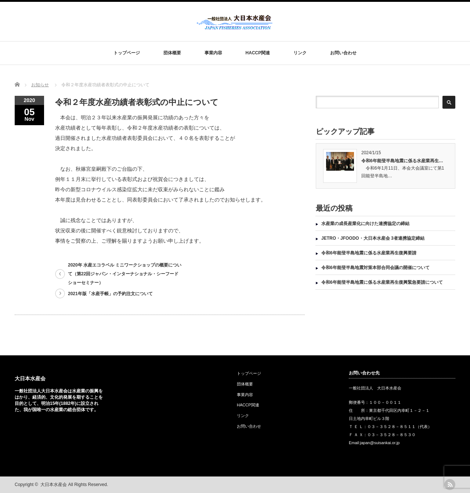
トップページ (126, 52)
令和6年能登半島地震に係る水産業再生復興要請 (368, 252)
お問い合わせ (343, 52)
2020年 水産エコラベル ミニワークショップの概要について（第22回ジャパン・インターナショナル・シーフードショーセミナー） (124, 273)
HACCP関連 (258, 52)
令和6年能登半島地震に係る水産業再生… (402, 160)
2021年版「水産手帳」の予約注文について (110, 293)
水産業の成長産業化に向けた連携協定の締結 (365, 223)
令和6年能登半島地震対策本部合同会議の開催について (375, 267)
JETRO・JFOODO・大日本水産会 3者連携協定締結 (372, 238)
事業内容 (213, 52)
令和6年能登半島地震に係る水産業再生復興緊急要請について (382, 282)
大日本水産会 (30, 378)
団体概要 (172, 52)
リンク (300, 52)
